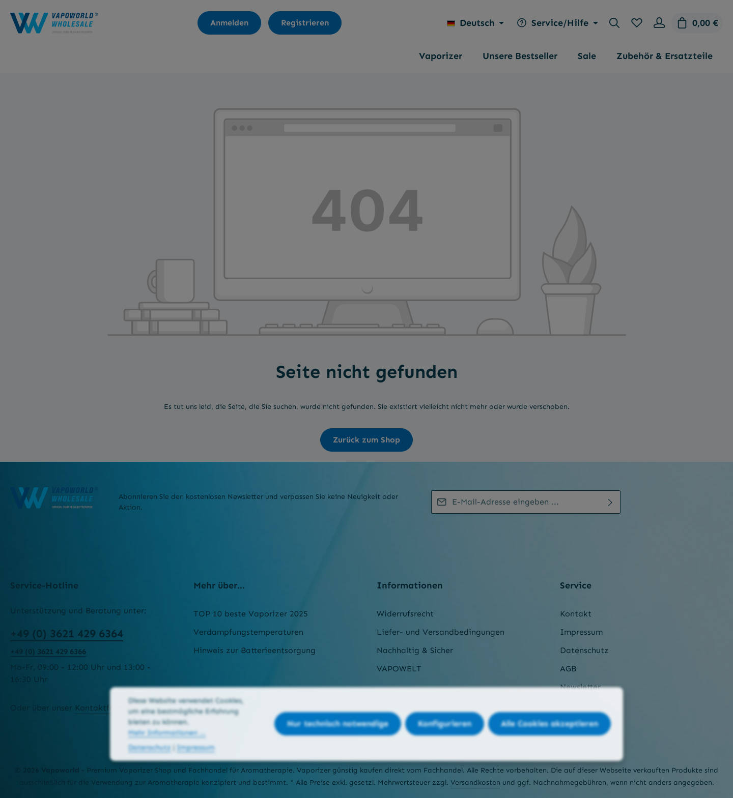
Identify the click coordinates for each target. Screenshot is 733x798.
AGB (568, 668)
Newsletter (580, 687)
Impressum (581, 632)
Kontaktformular (107, 708)
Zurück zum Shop (366, 440)
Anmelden (229, 22)
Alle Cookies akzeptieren (549, 736)
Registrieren (305, 22)
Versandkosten (475, 782)
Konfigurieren (444, 736)
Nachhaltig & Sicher (415, 650)
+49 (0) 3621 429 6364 (66, 633)
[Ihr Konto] (659, 23)
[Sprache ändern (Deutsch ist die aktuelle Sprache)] (476, 23)
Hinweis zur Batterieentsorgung (254, 650)
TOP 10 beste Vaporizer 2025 (250, 613)
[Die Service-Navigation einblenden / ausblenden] (556, 23)
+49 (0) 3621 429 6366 (48, 651)
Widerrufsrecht (405, 613)
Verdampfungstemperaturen (248, 632)
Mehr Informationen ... (167, 745)
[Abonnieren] (611, 502)
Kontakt (575, 613)
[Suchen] (614, 23)
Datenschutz (584, 650)
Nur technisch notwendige (337, 736)
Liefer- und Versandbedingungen (440, 632)
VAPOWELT (399, 668)
